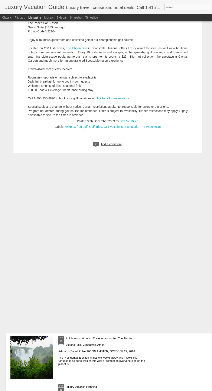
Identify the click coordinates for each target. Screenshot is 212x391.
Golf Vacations (113, 87)
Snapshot (76, 17)
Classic (7, 17)
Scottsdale (131, 87)
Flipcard (20, 17)
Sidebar (62, 17)
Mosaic (48, 17)
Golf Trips (95, 87)
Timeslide (91, 17)
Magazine (34, 17)
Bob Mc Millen (129, 82)
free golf (82, 87)
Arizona (70, 87)
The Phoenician (150, 87)
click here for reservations (113, 59)
